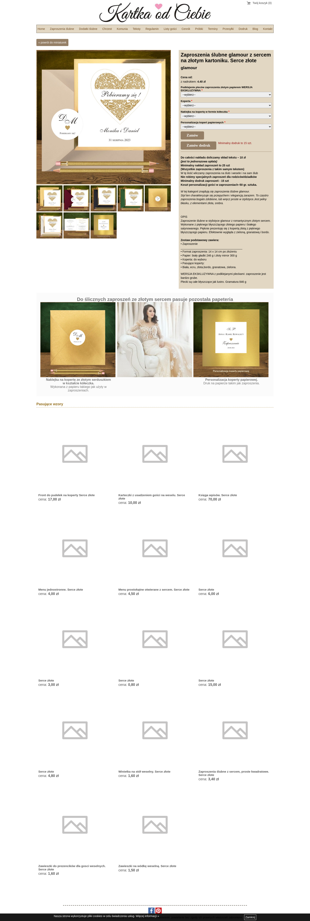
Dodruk (243, 28)
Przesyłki (228, 28)
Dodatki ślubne (88, 28)
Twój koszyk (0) (262, 3)
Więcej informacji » (147, 916)
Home (41, 28)
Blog (255, 28)
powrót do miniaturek (53, 42)
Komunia (122, 28)
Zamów (192, 135)
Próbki (199, 28)
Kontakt (267, 28)
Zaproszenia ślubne (62, 28)
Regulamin (152, 28)
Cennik (185, 28)
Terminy (213, 28)
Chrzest (107, 28)
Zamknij (250, 917)
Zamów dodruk (198, 145)
